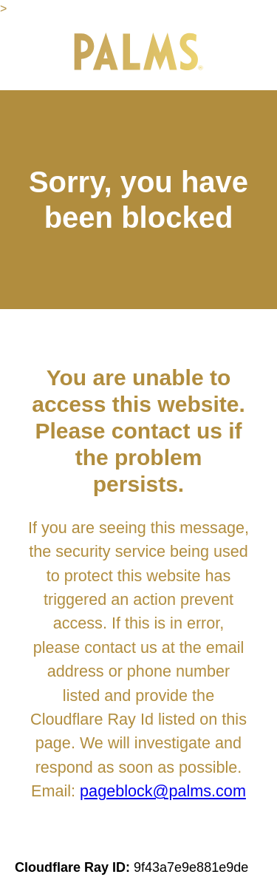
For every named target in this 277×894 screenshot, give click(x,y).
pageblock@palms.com (163, 791)
